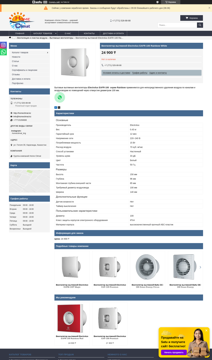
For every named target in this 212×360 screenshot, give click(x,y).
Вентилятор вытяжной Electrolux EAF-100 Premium (110, 337)
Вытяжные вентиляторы (61, 38)
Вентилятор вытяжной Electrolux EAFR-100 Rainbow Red (72, 337)
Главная (19, 33)
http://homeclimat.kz (22, 113)
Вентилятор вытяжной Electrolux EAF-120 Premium (110, 286)
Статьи (15, 61)
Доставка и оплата (113, 33)
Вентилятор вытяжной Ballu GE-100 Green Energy (185, 286)
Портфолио (17, 83)
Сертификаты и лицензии (24, 70)
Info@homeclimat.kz (22, 116)
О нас (68, 33)
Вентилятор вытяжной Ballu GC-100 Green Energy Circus (147, 286)
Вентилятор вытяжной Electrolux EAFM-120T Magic (72, 286)
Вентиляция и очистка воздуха (32, 38)
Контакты (89, 33)
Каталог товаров (43, 33)
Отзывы (16, 74)
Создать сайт (54, 2)
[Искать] (200, 25)
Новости (16, 57)
